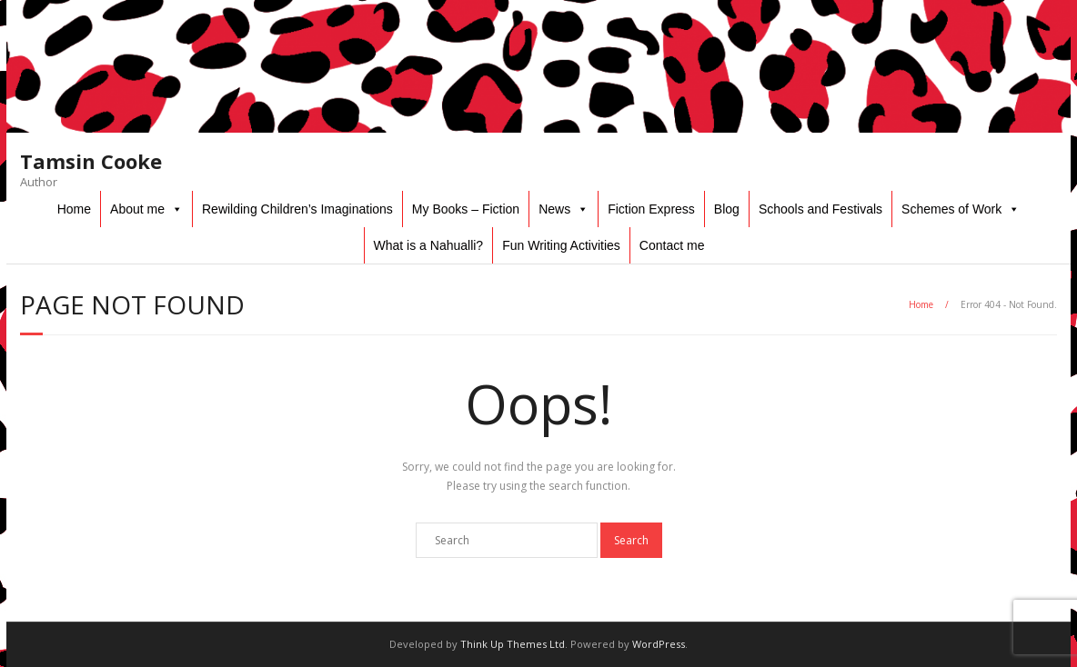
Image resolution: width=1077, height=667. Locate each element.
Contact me (672, 245)
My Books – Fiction (465, 209)
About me (137, 209)
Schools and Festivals (820, 209)
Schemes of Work (951, 209)
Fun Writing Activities (561, 245)
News (554, 209)
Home (74, 209)
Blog (727, 209)
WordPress (658, 644)
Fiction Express (651, 209)
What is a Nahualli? (429, 245)
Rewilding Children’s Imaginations (297, 209)
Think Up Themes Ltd (512, 644)
